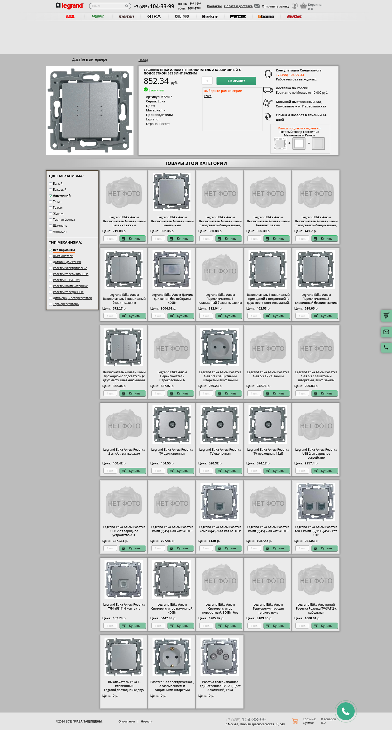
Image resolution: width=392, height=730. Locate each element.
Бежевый (59, 189)
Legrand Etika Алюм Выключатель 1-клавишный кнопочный (172, 221)
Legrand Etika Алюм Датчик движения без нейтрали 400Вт (172, 299)
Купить (131, 238)
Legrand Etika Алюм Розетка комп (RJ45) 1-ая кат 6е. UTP (220, 529)
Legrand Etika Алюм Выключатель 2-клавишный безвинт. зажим (268, 221)
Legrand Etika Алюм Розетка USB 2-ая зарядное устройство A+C (124, 531)
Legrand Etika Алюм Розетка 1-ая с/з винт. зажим (268, 374)
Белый (57, 183)
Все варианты (64, 250)
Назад (143, 60)
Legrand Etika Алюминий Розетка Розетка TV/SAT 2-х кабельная (316, 609)
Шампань (60, 225)
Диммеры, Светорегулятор (72, 298)
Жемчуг (58, 213)
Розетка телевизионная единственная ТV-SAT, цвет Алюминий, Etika (220, 686)
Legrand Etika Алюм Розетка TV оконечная (220, 452)
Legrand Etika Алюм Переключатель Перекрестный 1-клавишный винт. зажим (172, 378)
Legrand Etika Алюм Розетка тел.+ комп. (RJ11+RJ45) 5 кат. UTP (316, 531)
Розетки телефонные (68, 292)
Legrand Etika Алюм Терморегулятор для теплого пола (268, 609)
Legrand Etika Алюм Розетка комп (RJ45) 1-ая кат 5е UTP (172, 529)
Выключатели (63, 256)
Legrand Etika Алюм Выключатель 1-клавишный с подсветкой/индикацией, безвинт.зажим (220, 223)
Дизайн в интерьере (89, 59)
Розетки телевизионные (70, 274)
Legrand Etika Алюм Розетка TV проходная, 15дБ (268, 452)
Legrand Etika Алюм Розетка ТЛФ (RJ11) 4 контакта (124, 607)
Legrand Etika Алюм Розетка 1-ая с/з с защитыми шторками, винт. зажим (316, 376)
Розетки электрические (70, 268)
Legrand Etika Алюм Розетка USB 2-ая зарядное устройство (316, 454)
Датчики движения (67, 262)
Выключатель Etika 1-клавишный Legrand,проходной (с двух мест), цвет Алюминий (124, 688)
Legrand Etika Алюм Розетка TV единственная (172, 452)
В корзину (236, 81)
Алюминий (62, 195)
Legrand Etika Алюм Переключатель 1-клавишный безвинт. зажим (220, 299)
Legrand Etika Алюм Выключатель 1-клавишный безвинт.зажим (124, 221)
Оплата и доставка (238, 6)
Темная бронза (64, 219)
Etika (208, 96)
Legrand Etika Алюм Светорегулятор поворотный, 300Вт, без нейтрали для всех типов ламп (220, 613)
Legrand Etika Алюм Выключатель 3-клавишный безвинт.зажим (124, 299)
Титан (57, 201)
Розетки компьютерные (70, 286)
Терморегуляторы (66, 304)
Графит (58, 207)
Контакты (214, 6)
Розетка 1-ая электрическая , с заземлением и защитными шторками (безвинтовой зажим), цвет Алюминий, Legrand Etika (172, 690)
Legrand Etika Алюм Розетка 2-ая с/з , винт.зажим (124, 452)
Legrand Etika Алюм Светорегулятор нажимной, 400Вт (172, 609)
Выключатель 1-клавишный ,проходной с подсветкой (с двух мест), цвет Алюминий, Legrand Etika (268, 301)
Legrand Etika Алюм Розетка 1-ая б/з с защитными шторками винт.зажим (220, 376)
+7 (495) (154, 6)
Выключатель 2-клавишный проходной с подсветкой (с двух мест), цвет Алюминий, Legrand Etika (124, 378)
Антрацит (60, 231)
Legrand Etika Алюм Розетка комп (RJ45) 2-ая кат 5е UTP (268, 529)
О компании (126, 721)
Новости (146, 721)
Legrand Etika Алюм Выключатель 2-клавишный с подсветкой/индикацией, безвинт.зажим (316, 223)
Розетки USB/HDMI (66, 280)
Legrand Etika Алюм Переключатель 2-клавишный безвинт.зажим (316, 299)
